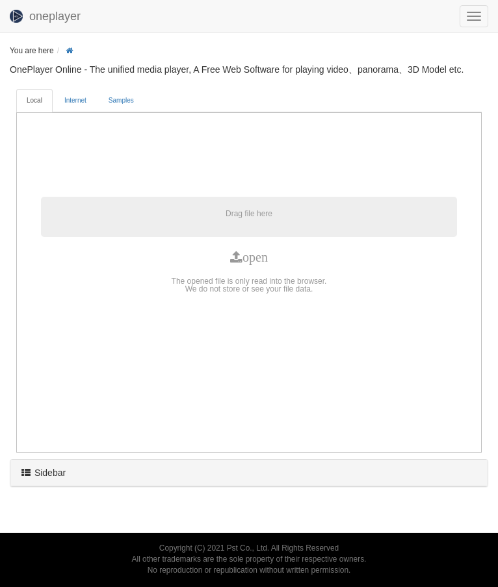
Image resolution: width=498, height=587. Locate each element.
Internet (75, 100)
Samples (121, 100)
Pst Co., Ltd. (248, 548)
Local (34, 100)
